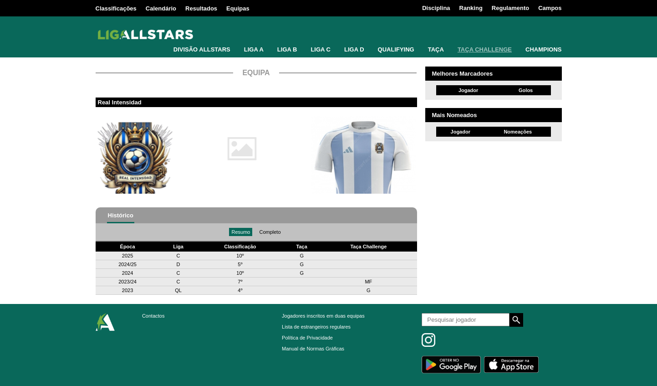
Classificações (116, 8)
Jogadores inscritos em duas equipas (323, 316)
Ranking (471, 8)
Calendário (161, 8)
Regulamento (510, 8)
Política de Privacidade (307, 337)
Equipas (238, 8)
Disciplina (436, 8)
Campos (549, 8)
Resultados (201, 8)
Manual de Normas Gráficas (313, 348)
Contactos (153, 316)
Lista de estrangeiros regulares (316, 326)
